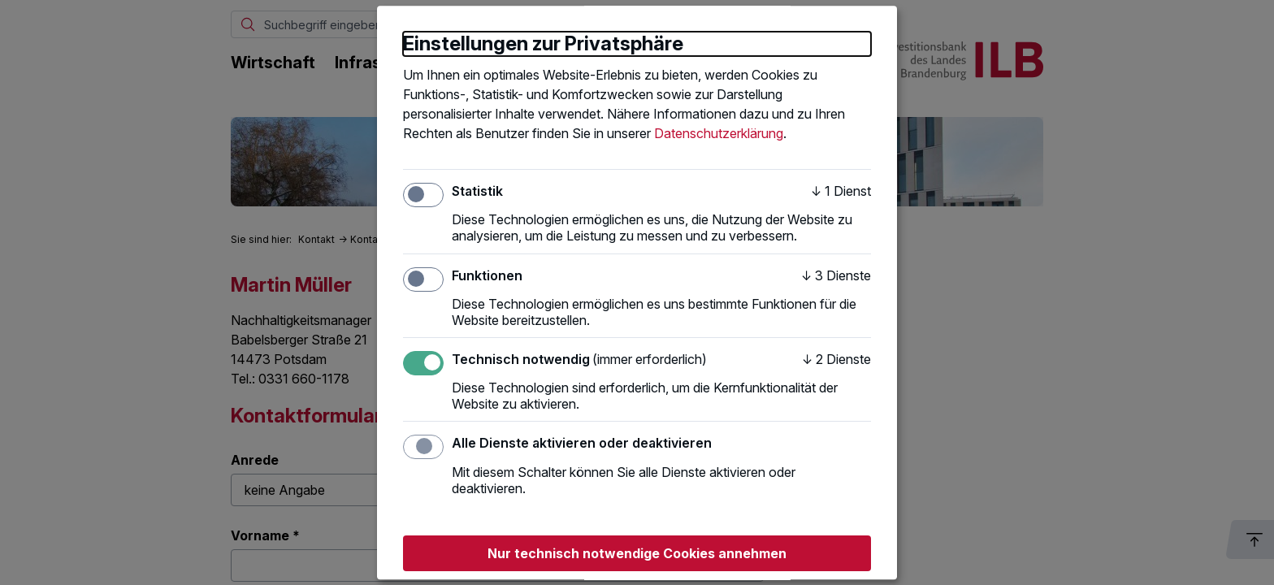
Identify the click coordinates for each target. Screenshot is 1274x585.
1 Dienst (841, 191)
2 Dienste (836, 359)
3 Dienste (836, 275)
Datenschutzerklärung (718, 133)
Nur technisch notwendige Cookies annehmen (637, 553)
